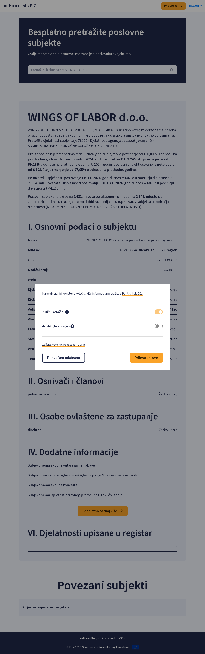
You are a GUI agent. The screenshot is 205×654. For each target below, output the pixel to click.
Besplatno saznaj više (102, 516)
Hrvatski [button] (195, 6)
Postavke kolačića (113, 638)
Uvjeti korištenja (88, 638)
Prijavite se (173, 6)
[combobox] (102, 69)
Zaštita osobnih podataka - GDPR (63, 345)
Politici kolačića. (132, 294)
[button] (67, 312)
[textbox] (103, 70)
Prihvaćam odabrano (63, 357)
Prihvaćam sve (146, 357)
